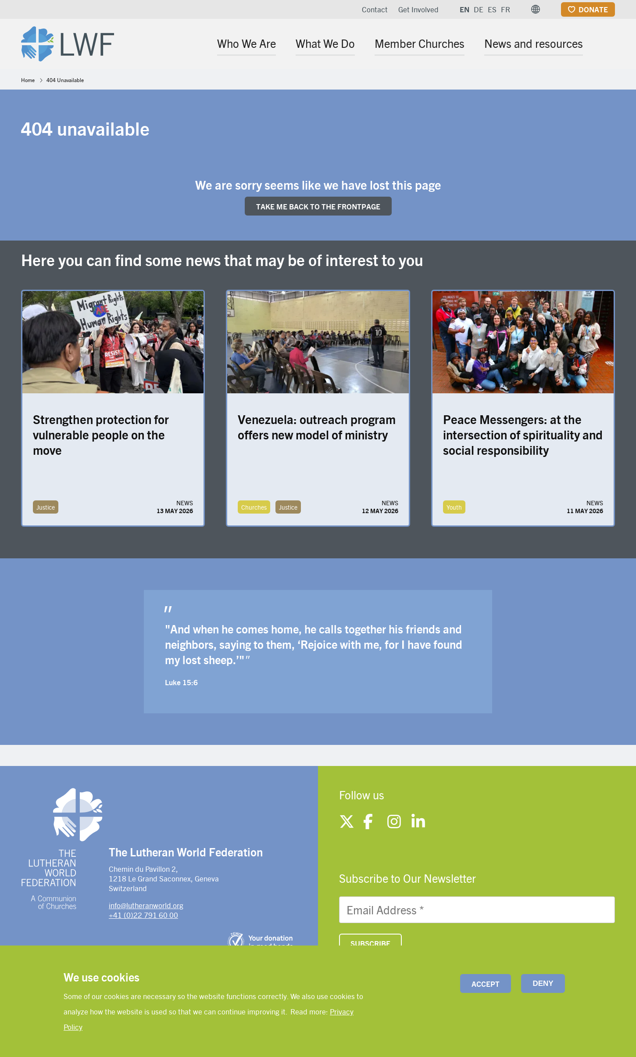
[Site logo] (67, 42)
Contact (375, 9)
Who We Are (246, 43)
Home (28, 79)
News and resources (533, 43)
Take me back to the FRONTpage (318, 206)
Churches (254, 507)
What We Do (325, 43)
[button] (535, 9)
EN (464, 9)
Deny (542, 983)
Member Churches (419, 43)
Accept (486, 984)
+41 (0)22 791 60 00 (143, 915)
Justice (45, 507)
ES (492, 9)
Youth (454, 507)
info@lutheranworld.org (146, 905)
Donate (593, 9)
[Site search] (609, 44)
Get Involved (418, 9)
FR (505, 9)
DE (478, 9)
